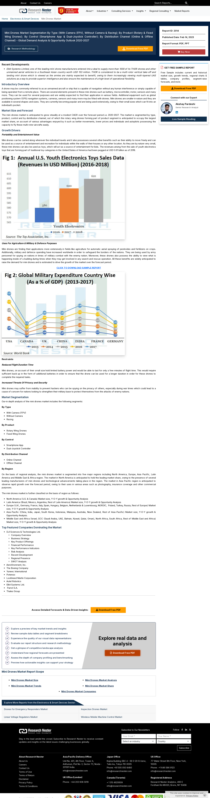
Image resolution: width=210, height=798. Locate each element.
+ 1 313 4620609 (115, 782)
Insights (140, 11)
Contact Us (35, 3)
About (23, 3)
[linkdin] (186, 730)
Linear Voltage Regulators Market (20, 717)
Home (5, 18)
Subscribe (184, 748)
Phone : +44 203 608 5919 (76, 782)
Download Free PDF (135, 48)
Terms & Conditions (28, 786)
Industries (101, 11)
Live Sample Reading (183, 119)
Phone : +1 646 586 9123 (163, 767)
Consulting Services (121, 11)
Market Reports (182, 11)
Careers (48, 3)
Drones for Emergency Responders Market (26, 709)
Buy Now (184, 51)
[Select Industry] (138, 741)
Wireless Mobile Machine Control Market (101, 717)
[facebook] (182, 730)
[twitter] (190, 730)
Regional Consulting (159, 11)
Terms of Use (25, 772)
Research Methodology (21, 48)
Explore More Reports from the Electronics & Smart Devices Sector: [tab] (39, 702)
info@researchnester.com (75, 770)
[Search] (186, 3)
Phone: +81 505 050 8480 (119, 767)
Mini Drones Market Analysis (101, 680)
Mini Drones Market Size (24, 680)
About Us (23, 761)
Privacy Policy (26, 782)
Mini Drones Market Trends (26, 685)
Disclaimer (24, 779)
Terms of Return (26, 775)
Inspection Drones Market (94, 709)
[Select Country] (174, 741)
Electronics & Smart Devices (24, 18)
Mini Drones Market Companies (78, 691)
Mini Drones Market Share (99, 685)
